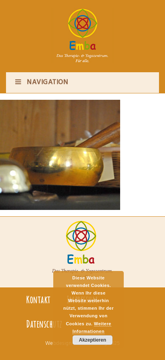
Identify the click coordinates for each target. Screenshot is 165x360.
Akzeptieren (92, 340)
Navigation (41, 82)
